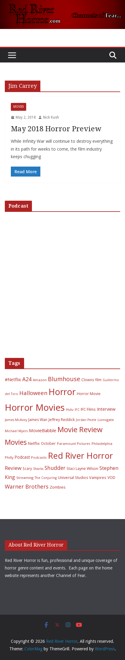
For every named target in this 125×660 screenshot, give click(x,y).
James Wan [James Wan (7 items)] (37, 419)
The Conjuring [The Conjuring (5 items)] (46, 478)
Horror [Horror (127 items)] (62, 391)
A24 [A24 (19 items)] (27, 379)
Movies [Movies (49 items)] (16, 442)
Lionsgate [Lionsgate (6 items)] (106, 419)
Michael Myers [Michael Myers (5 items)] (16, 431)
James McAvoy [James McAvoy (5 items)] (16, 420)
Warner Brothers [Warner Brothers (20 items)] (26, 486)
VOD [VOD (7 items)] (111, 477)
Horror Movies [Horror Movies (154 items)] (35, 407)
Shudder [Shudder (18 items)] (55, 467)
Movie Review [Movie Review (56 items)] (80, 429)
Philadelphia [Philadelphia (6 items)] (102, 443)
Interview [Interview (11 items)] (106, 409)
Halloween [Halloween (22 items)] (33, 393)
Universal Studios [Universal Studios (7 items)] (73, 477)
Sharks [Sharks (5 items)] (38, 469)
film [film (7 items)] (98, 379)
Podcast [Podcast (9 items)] (22, 457)
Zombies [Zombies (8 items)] (58, 487)
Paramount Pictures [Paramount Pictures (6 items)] (73, 443)
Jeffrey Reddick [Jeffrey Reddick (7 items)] (61, 419)
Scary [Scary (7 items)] (27, 468)
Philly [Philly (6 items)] (9, 457)
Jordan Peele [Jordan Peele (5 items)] (86, 420)
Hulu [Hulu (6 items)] (69, 409)
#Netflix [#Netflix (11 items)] (13, 379)
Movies (18, 106)
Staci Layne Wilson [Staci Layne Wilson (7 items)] (82, 468)
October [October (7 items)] (48, 443)
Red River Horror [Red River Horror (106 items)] (80, 455)
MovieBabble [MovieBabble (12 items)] (42, 430)
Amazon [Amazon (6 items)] (40, 380)
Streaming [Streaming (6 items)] (24, 477)
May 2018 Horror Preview (56, 129)
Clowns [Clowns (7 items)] (87, 379)
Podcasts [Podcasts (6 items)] (39, 457)
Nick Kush (51, 117)
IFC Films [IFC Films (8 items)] (88, 409)
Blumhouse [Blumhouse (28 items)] (64, 379)
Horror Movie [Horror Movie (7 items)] (89, 393)
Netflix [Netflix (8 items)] (34, 443)
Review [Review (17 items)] (13, 467)
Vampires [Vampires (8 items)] (97, 477)
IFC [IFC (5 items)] (77, 409)
